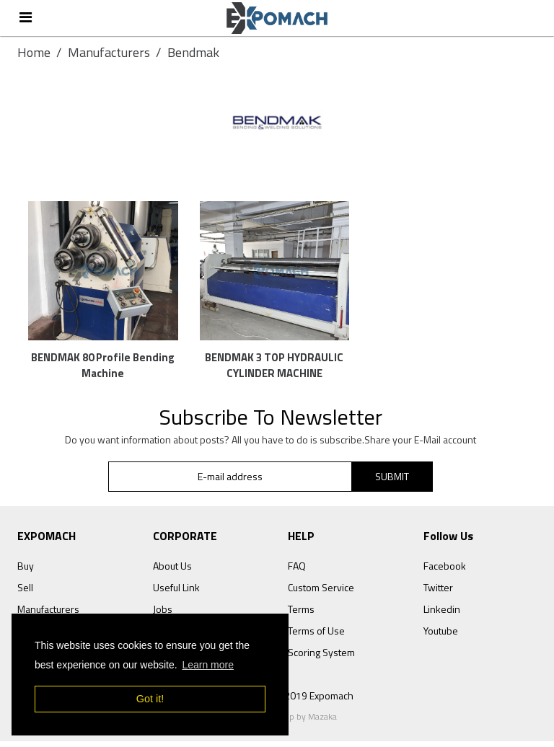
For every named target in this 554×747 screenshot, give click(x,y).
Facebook (444, 572)
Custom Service (321, 593)
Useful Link (176, 593)
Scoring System (321, 658)
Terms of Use (316, 637)
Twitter (438, 593)
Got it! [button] (150, 698)
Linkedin (441, 615)
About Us (172, 572)
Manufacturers (109, 52)
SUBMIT (392, 482)
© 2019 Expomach (314, 702)
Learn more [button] (208, 665)
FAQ (297, 572)
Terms (301, 615)
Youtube (440, 637)
